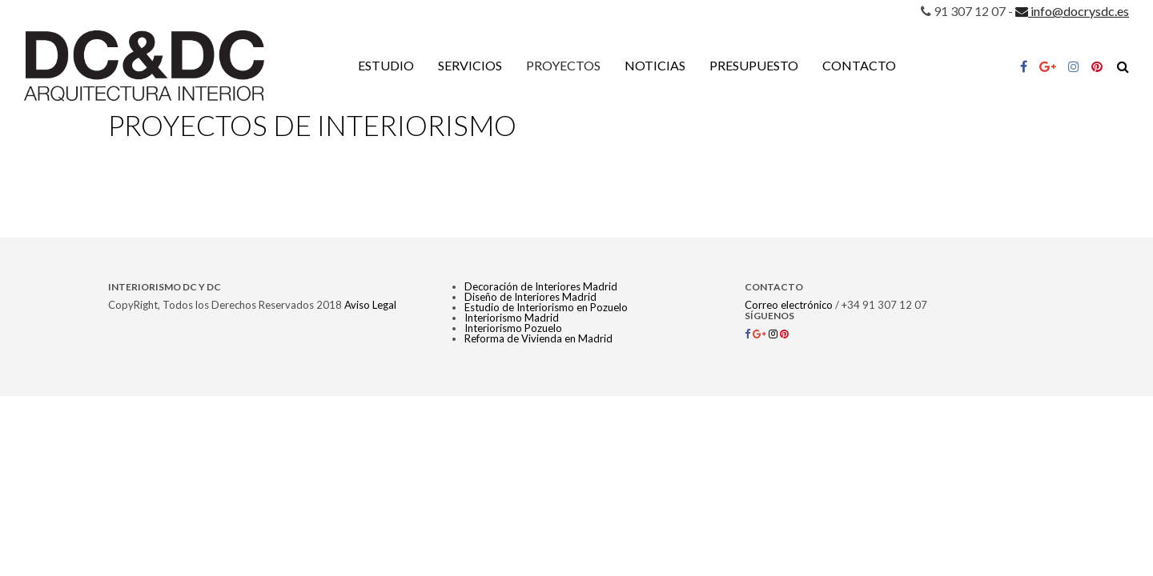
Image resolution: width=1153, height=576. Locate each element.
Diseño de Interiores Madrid (530, 296)
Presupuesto (753, 65)
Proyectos (563, 65)
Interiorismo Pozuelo (513, 328)
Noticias (655, 65)
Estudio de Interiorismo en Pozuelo (546, 307)
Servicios (470, 65)
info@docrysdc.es (1072, 10)
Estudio (386, 65)
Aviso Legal (370, 304)
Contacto (859, 65)
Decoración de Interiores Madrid (540, 286)
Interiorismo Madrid (511, 317)
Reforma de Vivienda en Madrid (538, 338)
